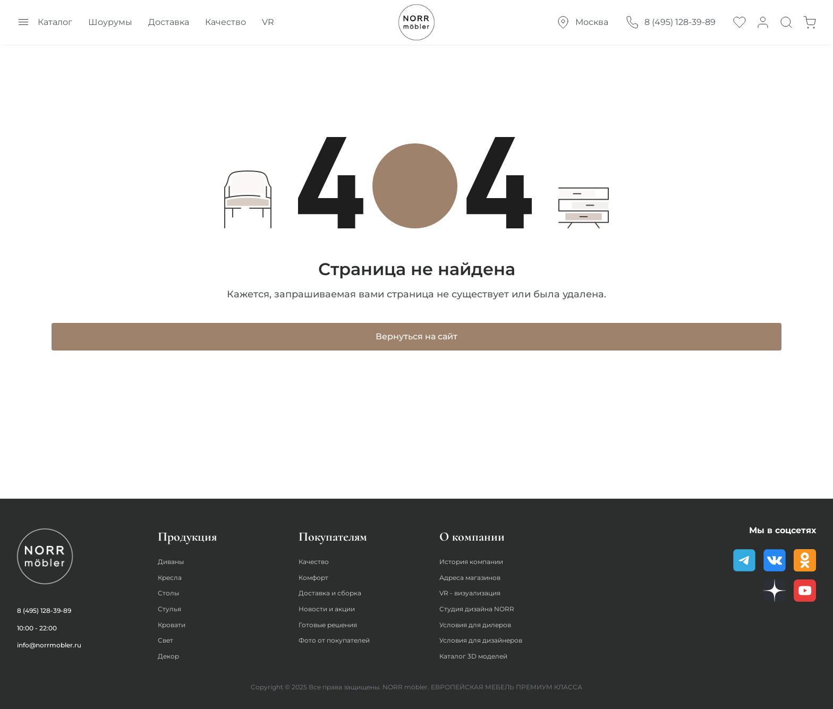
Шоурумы (110, 22)
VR (268, 22)
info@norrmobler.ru (49, 639)
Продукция (187, 531)
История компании (477, 556)
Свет (167, 639)
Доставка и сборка (335, 589)
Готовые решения (334, 623)
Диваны (173, 556)
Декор (170, 656)
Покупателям (333, 531)
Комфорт (316, 573)
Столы (170, 589)
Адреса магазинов (475, 573)
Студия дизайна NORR (482, 606)
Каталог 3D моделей (479, 656)
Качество (225, 22)
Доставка (168, 22)
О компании (472, 531)
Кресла (172, 573)
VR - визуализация (475, 589)
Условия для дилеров (482, 623)
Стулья (171, 606)
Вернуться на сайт (417, 341)
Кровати (174, 623)
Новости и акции (333, 606)
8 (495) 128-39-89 (44, 605)
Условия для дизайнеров (488, 639)
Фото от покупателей (340, 639)
